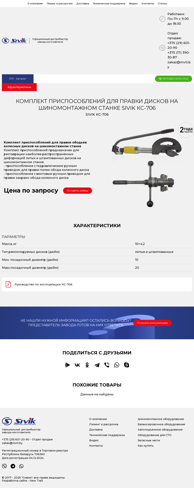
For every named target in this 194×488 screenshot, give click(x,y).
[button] (77, 190)
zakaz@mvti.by (179, 64)
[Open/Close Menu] (18, 78)
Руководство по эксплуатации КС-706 (40, 284)
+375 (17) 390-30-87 (178, 55)
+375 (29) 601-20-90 (178, 45)
